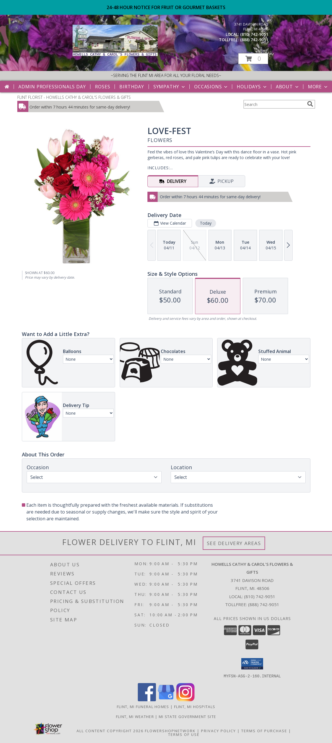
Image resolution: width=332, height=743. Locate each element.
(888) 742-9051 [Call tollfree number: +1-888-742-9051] (254, 39)
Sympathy (169, 87)
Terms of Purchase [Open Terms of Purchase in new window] (264, 730)
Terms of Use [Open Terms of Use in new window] (184, 734)
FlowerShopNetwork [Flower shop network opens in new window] (170, 730)
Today (205, 223)
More (318, 87)
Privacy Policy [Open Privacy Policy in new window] (218, 730)
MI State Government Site (187, 716)
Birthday (131, 87)
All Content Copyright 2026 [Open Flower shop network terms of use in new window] (110, 730)
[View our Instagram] (185, 699)
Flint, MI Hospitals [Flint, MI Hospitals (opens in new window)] (194, 706)
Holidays (252, 87)
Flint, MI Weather (135, 716)
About (288, 87)
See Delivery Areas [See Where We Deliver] (234, 543)
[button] (253, 58)
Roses (102, 87)
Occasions (211, 87)
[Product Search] (274, 104)
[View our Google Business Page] (166, 699)
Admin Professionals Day (52, 87)
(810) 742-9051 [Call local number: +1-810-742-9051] (254, 34)
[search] (310, 104)
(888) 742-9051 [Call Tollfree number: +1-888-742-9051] (263, 604)
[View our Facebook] (147, 699)
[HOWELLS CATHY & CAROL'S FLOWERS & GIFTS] (115, 54)
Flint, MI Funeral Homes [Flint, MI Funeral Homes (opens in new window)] (143, 706)
